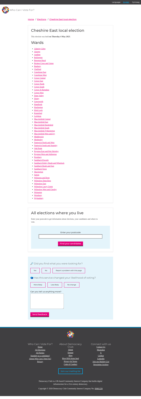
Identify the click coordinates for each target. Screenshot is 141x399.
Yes (35, 270)
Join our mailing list (70, 374)
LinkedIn (100, 361)
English (126, 2)
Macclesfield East (41, 122)
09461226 (99, 391)
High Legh (38, 110)
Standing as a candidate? (40, 359)
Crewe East (38, 81)
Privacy (40, 364)
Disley (36, 98)
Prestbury (38, 157)
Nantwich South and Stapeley (45, 145)
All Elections (40, 353)
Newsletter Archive (100, 367)
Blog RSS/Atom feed (70, 361)
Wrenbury (38, 195)
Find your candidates (70, 243)
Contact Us (100, 350)
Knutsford (38, 113)
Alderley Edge (39, 49)
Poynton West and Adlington (45, 154)
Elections (41, 19)
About (70, 352)
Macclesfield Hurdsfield (43, 125)
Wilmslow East (40, 183)
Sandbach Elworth (41, 160)
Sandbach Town (40, 169)
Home (31, 19)
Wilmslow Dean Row (42, 181)
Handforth (38, 104)
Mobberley (38, 140)
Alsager (37, 52)
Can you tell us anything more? (45, 292)
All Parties (40, 356)
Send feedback (39, 317)
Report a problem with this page (69, 270)
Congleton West (40, 75)
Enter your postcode (70, 232)
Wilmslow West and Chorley (45, 189)
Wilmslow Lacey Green (43, 186)
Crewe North (39, 84)
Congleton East (40, 72)
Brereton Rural (40, 60)
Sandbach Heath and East (44, 166)
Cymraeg (135, 2)
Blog (70, 358)
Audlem (37, 54)
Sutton (36, 175)
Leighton (37, 116)
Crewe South (39, 87)
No (46, 270)
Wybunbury (38, 198)
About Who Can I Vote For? (40, 361)
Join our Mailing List (101, 364)
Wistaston (38, 192)
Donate (70, 355)
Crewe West (38, 93)
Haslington (38, 107)
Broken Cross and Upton (43, 63)
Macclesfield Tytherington (44, 131)
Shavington (38, 172)
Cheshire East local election (63, 19)
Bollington (38, 57)
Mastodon (101, 353)
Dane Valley (39, 96)
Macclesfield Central (42, 119)
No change (71, 285)
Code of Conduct (70, 367)
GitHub (101, 359)
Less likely (55, 285)
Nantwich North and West (44, 142)
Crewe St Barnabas (41, 90)
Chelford (37, 69)
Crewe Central (39, 78)
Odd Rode (38, 148)
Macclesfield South (41, 128)
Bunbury (37, 66)
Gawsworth (38, 101)
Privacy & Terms (70, 364)
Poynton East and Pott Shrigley (46, 151)
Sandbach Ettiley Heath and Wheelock (49, 163)
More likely (38, 285)
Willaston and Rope (42, 178)
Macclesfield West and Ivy (44, 134)
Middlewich (39, 137)
